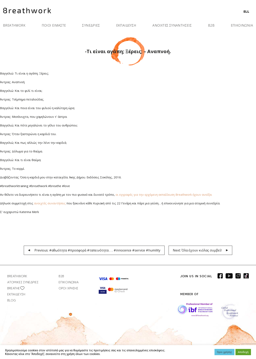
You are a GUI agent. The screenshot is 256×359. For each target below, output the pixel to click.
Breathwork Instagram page (238, 275)
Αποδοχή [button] (243, 352)
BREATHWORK (14, 25)
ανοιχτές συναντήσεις (50, 203)
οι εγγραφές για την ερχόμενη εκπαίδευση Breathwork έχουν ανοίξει (164, 194)
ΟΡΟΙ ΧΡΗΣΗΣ (68, 288)
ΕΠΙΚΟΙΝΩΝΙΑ (242, 25)
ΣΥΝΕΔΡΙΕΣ (91, 25)
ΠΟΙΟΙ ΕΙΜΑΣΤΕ (54, 25)
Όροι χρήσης (224, 352)
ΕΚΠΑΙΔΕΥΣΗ (126, 25)
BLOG (11, 300)
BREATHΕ (13, 288)
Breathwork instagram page (246, 275)
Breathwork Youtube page (229, 275)
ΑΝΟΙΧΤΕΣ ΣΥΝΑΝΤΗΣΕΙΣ (172, 25)
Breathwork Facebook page (220, 275)
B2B (211, 25)
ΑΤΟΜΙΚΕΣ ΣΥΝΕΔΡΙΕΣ (22, 282)
